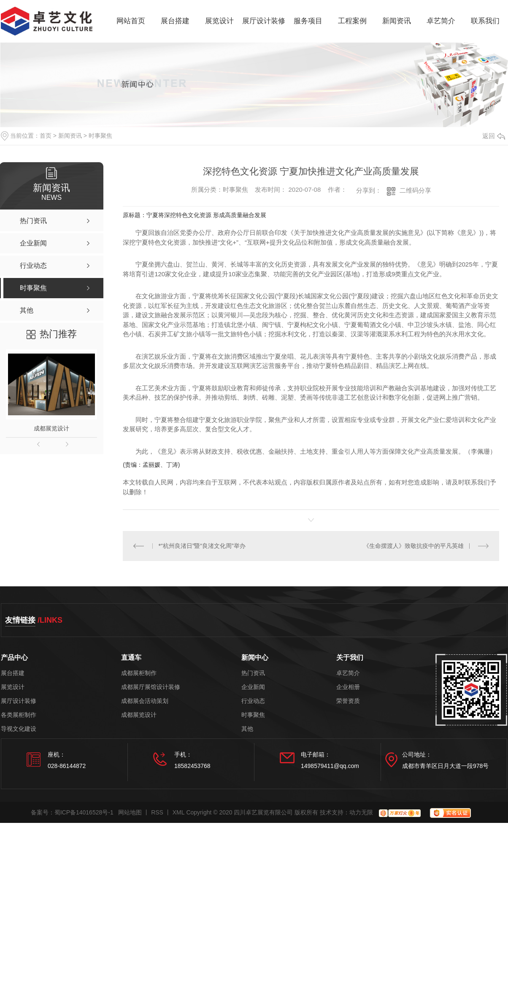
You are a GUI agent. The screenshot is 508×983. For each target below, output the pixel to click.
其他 (247, 729)
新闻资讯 (396, 21)
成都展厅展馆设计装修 (150, 687)
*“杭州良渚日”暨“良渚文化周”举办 (202, 545)
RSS (157, 812)
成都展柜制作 (139, 673)
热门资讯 (253, 673)
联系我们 (485, 21)
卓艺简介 (441, 21)
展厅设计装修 (263, 21)
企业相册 (348, 687)
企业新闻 (253, 687)
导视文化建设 (18, 729)
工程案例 (352, 21)
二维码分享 (415, 190)
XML (179, 812)
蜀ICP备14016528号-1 (83, 812)
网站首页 (130, 21)
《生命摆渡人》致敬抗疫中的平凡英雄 (413, 545)
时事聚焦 (100, 135)
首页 (45, 135)
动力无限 (361, 812)
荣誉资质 (348, 701)
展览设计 (219, 21)
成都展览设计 (51, 428)
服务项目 (308, 21)
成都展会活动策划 (144, 701)
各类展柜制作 (18, 715)
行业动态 (253, 701)
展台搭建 (175, 21)
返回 (493, 135)
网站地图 (130, 812)
